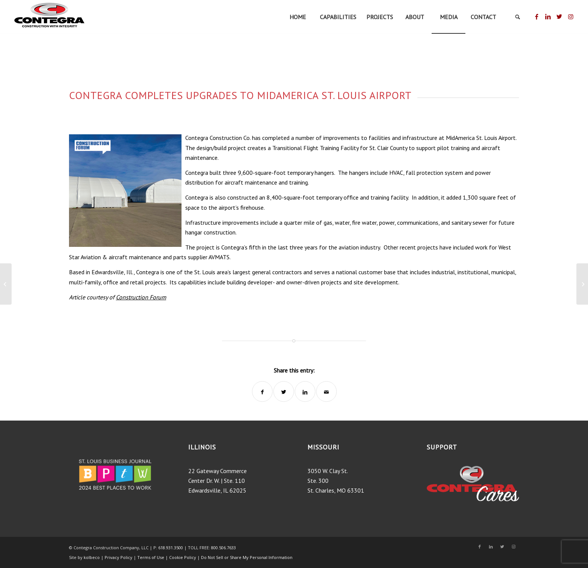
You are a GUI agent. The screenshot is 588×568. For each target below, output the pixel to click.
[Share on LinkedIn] (305, 391)
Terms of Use (151, 557)
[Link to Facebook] (536, 16)
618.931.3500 (170, 547)
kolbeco (92, 557)
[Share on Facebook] (262, 391)
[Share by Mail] (326, 391)
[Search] (518, 16)
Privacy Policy (118, 557)
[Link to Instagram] (570, 16)
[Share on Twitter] (283, 391)
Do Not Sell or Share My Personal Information (246, 557)
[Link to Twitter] (559, 16)
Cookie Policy (182, 557)
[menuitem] (298, 16)
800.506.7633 (223, 547)
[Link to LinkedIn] (548, 16)
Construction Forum (141, 297)
